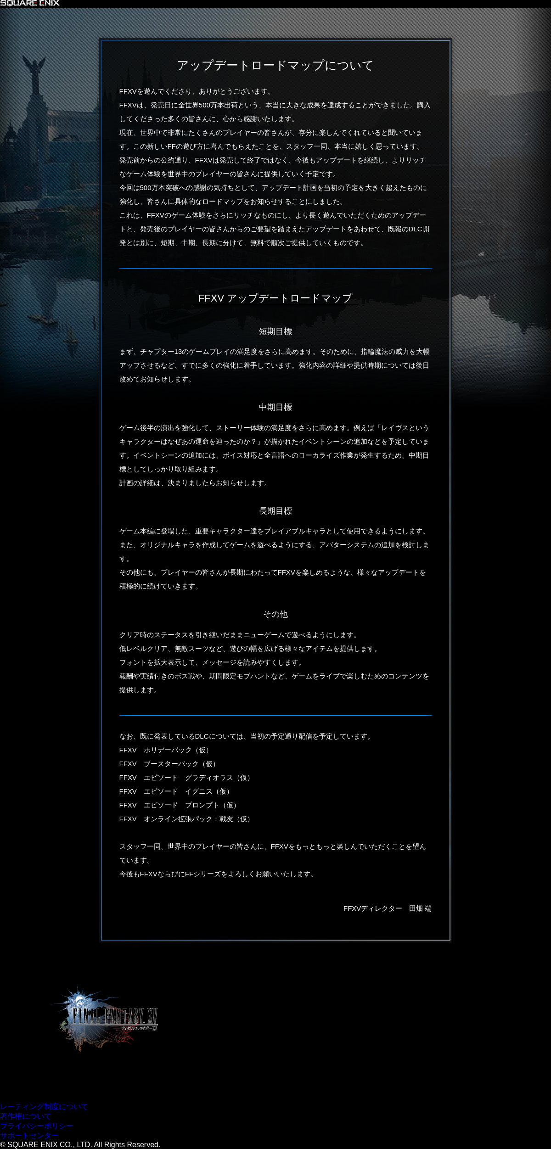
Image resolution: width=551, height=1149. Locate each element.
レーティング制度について (44, 1106)
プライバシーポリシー (36, 1126)
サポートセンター (29, 1135)
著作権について (25, 1116)
